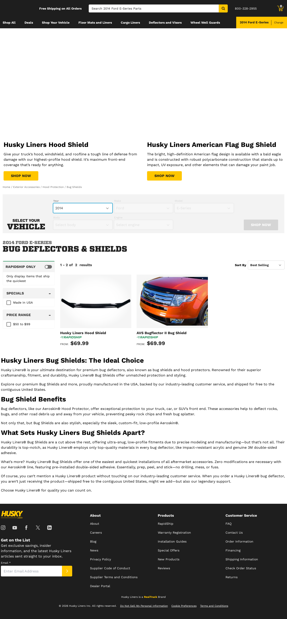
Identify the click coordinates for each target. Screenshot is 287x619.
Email (6, 562)
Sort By (240, 265)
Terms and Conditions (214, 605)
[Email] (31, 571)
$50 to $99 (21, 324)
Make (117, 200)
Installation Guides (172, 541)
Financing (233, 550)
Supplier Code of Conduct (110, 568)
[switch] (29, 266)
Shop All (9, 22)
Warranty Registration (174, 532)
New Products (168, 559)
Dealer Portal (100, 586)
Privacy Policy (100, 559)
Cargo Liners (130, 22)
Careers (96, 532)
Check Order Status (241, 568)
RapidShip (165, 523)
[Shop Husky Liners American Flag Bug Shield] (164, 176)
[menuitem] (9, 22)
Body (56, 217)
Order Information (239, 541)
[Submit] (67, 571)
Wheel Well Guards (205, 22)
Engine (118, 217)
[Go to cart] (280, 8)
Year (56, 200)
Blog (93, 541)
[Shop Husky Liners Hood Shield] (21, 176)
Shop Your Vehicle (56, 22)
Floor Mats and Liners (95, 22)
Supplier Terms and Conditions (113, 577)
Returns (232, 577)
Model (179, 200)
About (94, 523)
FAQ (229, 523)
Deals (29, 22)
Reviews (164, 568)
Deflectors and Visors (165, 22)
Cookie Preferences (184, 605)
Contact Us (234, 532)
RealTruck (150, 596)
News (94, 550)
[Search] (154, 8)
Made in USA (23, 302)
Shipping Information (242, 559)
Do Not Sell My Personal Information (144, 605)
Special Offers (168, 550)
